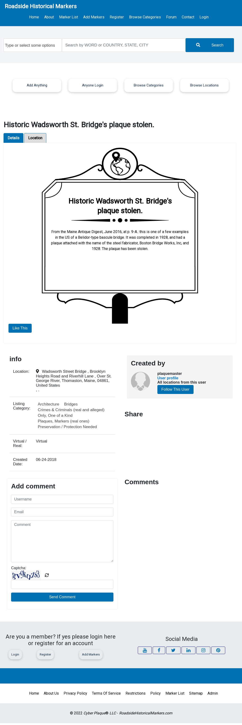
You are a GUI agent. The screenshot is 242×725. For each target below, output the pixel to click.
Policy (155, 695)
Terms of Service (106, 695)
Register (114, 17)
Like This (20, 330)
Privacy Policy (75, 695)
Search (210, 47)
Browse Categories (138, 17)
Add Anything (37, 87)
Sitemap (196, 695)
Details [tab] (13, 140)
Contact (175, 17)
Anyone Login (92, 87)
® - (127, 715)
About (57, 17)
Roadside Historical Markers (41, 6)
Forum (161, 17)
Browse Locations (204, 87)
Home (45, 17)
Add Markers (95, 17)
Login (193, 18)
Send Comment (62, 599)
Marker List (73, 17)
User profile (167, 380)
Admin (212, 695)
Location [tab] (35, 140)
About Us (51, 695)
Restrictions (135, 695)
